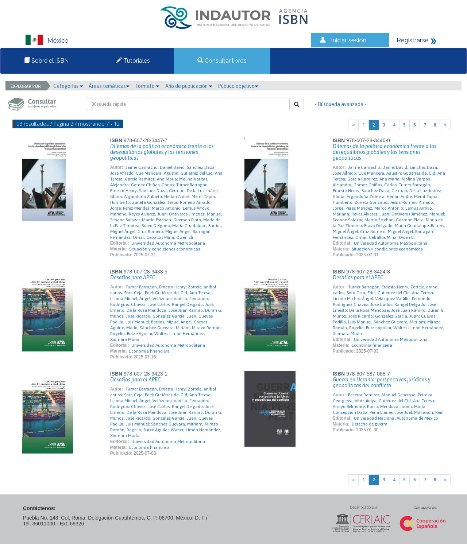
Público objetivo (238, 86)
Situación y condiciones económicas (164, 249)
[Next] (445, 125)
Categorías (68, 86)
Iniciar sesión (348, 40)
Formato (147, 86)
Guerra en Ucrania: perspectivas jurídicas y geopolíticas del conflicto (382, 382)
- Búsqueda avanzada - (340, 104)
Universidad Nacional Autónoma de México (396, 418)
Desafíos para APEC (132, 277)
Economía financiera (149, 351)
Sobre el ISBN (46, 60)
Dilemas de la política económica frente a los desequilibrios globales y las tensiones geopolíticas (162, 152)
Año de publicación (188, 86)
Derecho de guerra (369, 424)
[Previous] (353, 125)
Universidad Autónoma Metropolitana (168, 243)
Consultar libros (222, 60)
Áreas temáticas (109, 86)
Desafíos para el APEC (358, 277)
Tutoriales (133, 60)
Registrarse (413, 40)
